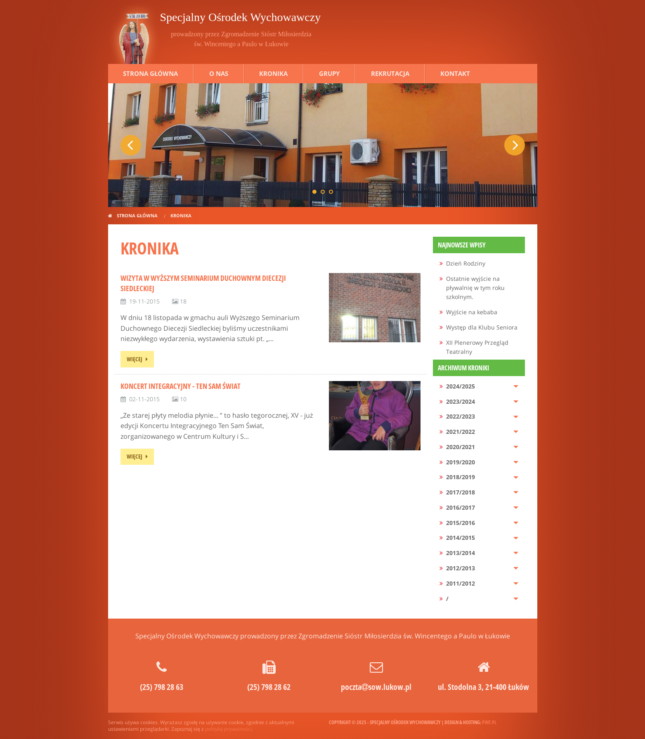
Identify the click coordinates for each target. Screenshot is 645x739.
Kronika (273, 73)
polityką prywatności (228, 728)
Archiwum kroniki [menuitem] (463, 367)
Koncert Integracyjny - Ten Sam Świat (180, 386)
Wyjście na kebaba (471, 312)
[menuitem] (479, 263)
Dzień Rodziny (465, 263)
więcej (134, 359)
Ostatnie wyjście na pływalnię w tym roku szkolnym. (475, 288)
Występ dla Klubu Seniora (481, 327)
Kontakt (455, 73)
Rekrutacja (390, 73)
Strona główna (150, 73)
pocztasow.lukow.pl (376, 686)
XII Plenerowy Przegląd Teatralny (477, 347)
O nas (218, 73)
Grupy (329, 73)
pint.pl (489, 722)
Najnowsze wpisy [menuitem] (462, 244)
